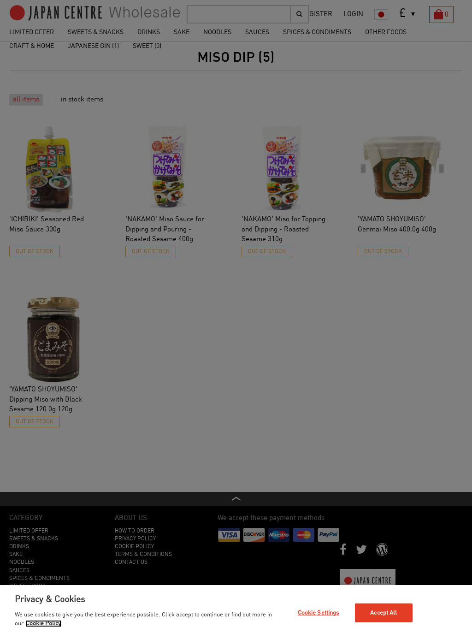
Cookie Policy (43, 624)
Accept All (383, 612)
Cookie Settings (318, 612)
